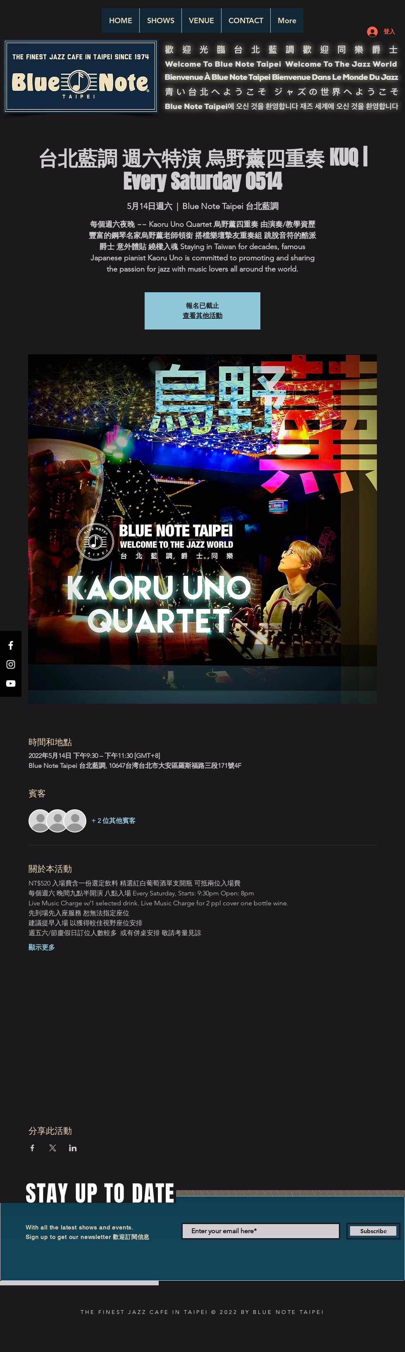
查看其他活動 (202, 316)
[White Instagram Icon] (11, 664)
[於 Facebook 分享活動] (32, 1148)
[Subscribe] (373, 1231)
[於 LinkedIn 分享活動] (73, 1148)
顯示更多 (42, 947)
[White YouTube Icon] (11, 683)
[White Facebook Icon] (11, 645)
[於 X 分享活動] (53, 1148)
